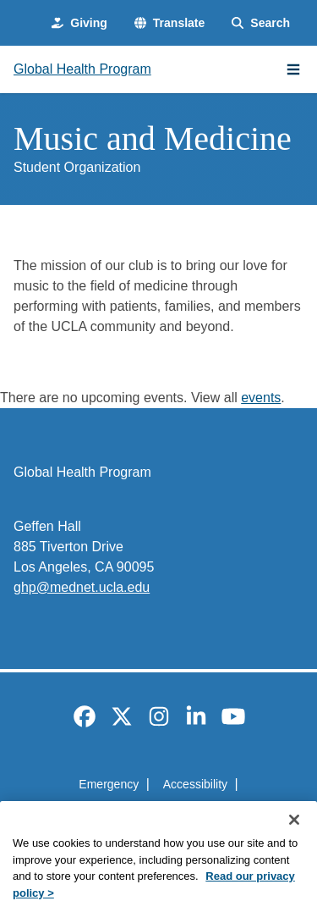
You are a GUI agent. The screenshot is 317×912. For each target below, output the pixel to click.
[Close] (294, 838)
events (261, 397)
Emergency (109, 784)
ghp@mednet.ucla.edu (82, 587)
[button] (169, 23)
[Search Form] (260, 23)
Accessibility (195, 784)
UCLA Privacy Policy (153, 814)
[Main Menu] (293, 69)
